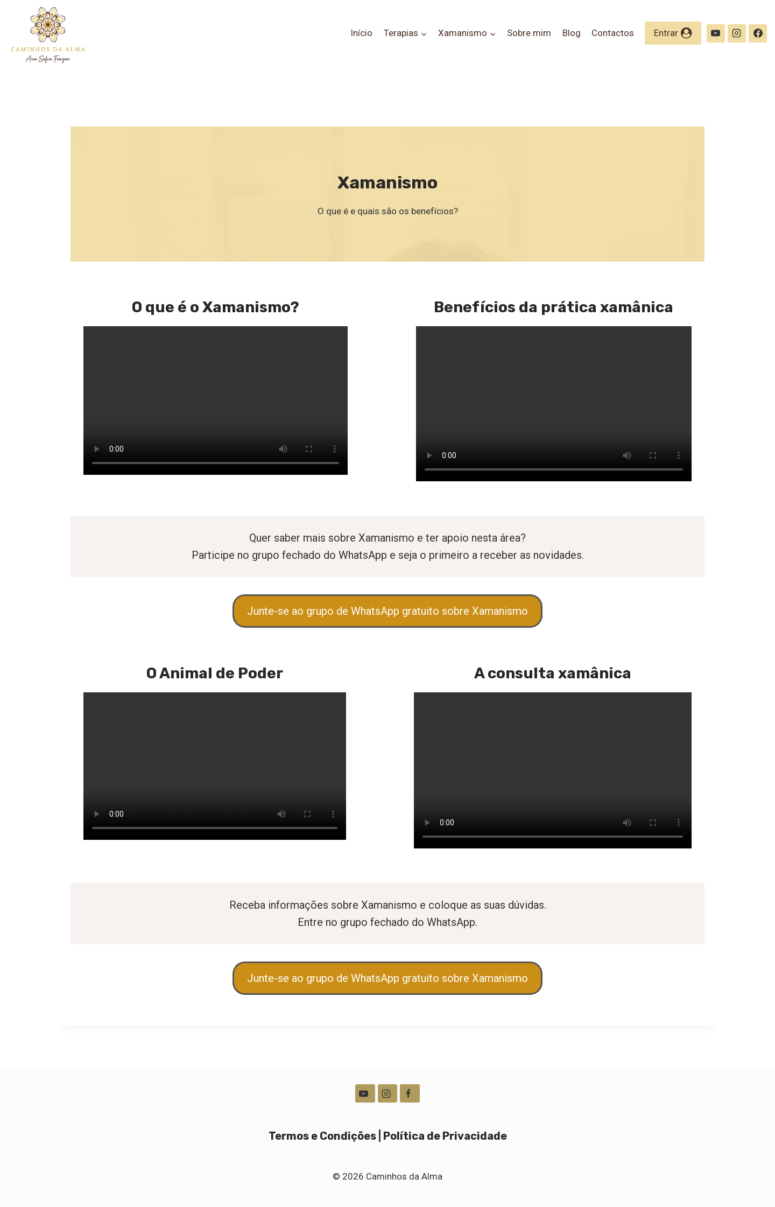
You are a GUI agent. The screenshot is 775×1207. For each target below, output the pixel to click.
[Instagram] (737, 33)
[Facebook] (758, 33)
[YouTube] (716, 33)
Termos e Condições (322, 1128)
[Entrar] (673, 33)
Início (361, 32)
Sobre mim (529, 32)
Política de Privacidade (445, 1128)
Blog (571, 32)
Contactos (612, 32)
